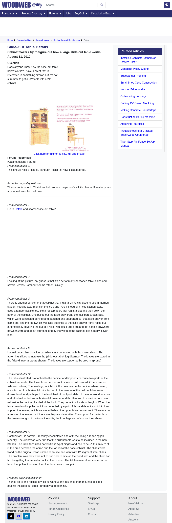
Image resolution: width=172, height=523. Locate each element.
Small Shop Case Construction (138, 82)
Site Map (93, 503)
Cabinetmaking (42, 40)
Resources (10, 13)
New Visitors (135, 503)
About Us (133, 508)
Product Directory (34, 13)
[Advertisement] (86, 27)
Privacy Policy (56, 514)
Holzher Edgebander (132, 89)
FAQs (91, 508)
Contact (92, 514)
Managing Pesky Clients (134, 68)
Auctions (133, 519)
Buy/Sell (81, 13)
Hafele (19, 209)
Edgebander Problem (133, 75)
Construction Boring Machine (137, 117)
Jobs (68, 13)
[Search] (71, 5)
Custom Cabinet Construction (66, 40)
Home (10, 40)
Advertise (134, 514)
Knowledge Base (103, 13)
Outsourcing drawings (133, 96)
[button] (10, 516)
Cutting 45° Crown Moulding (137, 103)
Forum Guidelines (58, 508)
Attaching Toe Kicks (132, 123)
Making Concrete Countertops (138, 110)
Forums (55, 13)
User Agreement (57, 503)
